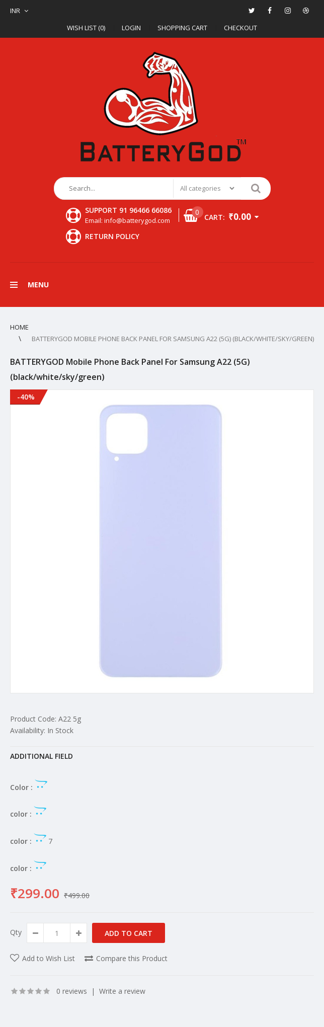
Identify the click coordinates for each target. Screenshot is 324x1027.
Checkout (240, 27)
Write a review (122, 991)
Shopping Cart (182, 27)
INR (15, 10)
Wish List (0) (86, 27)
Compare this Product (132, 958)
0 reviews (71, 991)
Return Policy (112, 236)
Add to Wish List (48, 958)
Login (131, 27)
